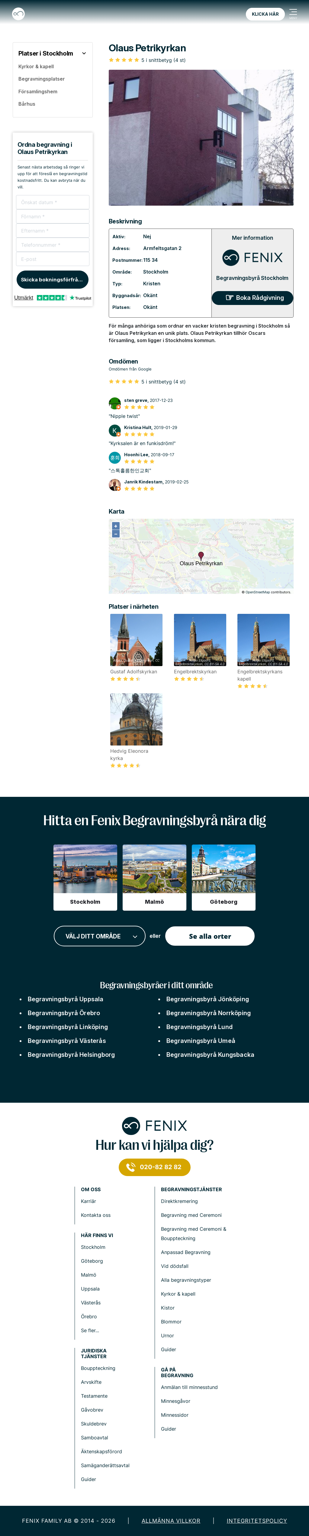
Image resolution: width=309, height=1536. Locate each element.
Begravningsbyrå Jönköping (207, 999)
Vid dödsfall (174, 1266)
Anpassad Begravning (186, 1252)
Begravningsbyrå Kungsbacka (210, 1054)
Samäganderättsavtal (105, 1465)
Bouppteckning (98, 1368)
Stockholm (155, 272)
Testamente (94, 1396)
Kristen (151, 284)
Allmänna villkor (171, 1521)
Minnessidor (174, 1415)
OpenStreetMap (258, 592)
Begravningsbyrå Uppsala (66, 999)
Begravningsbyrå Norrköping (208, 1013)
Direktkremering (179, 1201)
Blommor (171, 1322)
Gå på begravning (177, 1372)
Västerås (91, 1303)
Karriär (88, 1201)
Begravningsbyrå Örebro (64, 1013)
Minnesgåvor (175, 1401)
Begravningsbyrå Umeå (200, 1040)
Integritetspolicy (257, 1521)
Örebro (89, 1316)
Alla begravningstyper (186, 1280)
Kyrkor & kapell (178, 1294)
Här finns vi (97, 1235)
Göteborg (92, 1261)
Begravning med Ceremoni (191, 1215)
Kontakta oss (96, 1215)
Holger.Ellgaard (199, 660)
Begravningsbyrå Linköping (68, 1027)
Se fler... (90, 1330)
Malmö (88, 1275)
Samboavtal (94, 1438)
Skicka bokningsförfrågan (54, 280)
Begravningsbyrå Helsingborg (71, 1054)
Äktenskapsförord (101, 1451)
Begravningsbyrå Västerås (67, 1040)
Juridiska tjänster (94, 1353)
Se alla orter (210, 936)
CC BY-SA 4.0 (214, 664)
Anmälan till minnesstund (189, 1387)
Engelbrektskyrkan (189, 664)
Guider (168, 1349)
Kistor (168, 1308)
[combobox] (99, 936)
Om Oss (91, 1189)
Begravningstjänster (191, 1189)
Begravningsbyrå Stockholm (252, 278)
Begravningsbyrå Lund (199, 1027)
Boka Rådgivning (260, 297)
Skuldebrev (94, 1424)
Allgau (117, 660)
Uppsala (90, 1289)
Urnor (167, 1335)
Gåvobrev (92, 1410)
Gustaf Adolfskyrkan (138, 660)
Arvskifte (91, 1382)
